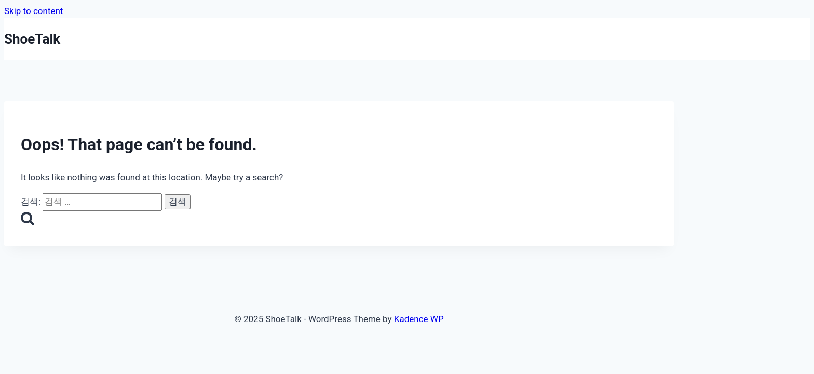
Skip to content (33, 11)
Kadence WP (419, 319)
